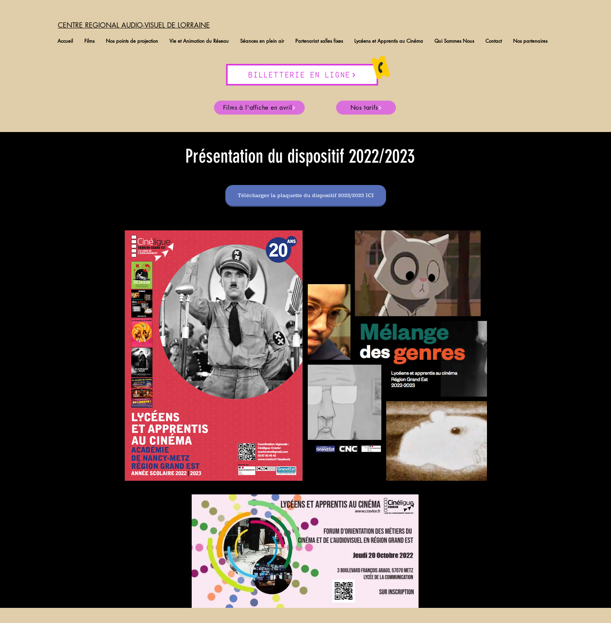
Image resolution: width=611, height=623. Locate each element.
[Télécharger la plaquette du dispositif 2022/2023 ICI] (305, 195)
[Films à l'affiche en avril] (259, 108)
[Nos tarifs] (366, 108)
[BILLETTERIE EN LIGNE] (302, 74)
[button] (89, 41)
